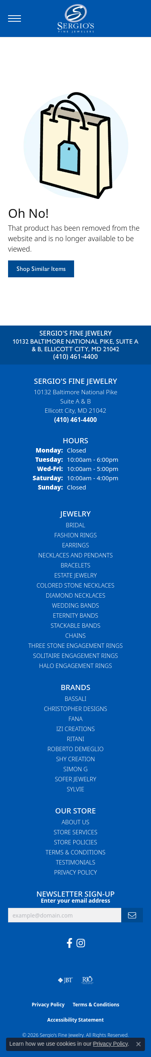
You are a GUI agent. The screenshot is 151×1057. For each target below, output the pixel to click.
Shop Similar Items (41, 268)
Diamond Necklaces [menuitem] (75, 595)
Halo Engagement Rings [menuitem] (75, 666)
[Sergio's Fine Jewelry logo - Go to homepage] (76, 18)
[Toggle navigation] (14, 18)
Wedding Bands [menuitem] (75, 605)
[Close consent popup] (138, 1044)
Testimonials (75, 862)
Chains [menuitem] (75, 635)
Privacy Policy (75, 872)
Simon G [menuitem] (75, 769)
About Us (75, 822)
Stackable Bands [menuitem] (76, 625)
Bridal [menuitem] (75, 525)
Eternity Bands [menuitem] (75, 615)
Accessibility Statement (75, 1019)
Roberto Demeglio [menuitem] (75, 749)
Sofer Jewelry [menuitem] (75, 779)
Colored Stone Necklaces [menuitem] (75, 585)
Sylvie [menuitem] (75, 789)
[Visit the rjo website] (87, 980)
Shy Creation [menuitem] (75, 759)
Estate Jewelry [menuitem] (75, 575)
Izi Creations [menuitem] (75, 729)
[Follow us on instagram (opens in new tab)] (81, 943)
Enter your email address (75, 900)
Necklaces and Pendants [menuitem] (75, 555)
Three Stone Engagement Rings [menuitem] (75, 645)
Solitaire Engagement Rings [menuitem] (75, 656)
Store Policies (75, 842)
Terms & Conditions (75, 852)
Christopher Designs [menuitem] (75, 709)
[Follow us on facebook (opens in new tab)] (69, 943)
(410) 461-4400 (75, 356)
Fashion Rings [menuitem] (75, 535)
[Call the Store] (75, 420)
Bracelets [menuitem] (76, 565)
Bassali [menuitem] (75, 699)
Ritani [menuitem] (75, 739)
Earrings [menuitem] (75, 545)
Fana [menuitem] (75, 719)
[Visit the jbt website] (65, 980)
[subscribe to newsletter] (132, 915)
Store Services (75, 832)
